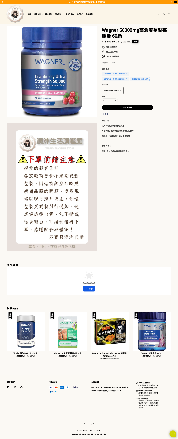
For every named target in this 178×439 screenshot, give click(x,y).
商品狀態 (105, 84)
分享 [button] (105, 114)
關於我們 (80, 14)
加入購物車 (127, 107)
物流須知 (58, 14)
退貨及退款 (70, 14)
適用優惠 (105, 68)
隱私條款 (90, 434)
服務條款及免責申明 (79, 434)
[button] (158, 14)
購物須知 (48, 14)
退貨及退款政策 (100, 434)
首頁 (29, 14)
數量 (103, 96)
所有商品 (37, 14)
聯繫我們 (89, 14)
